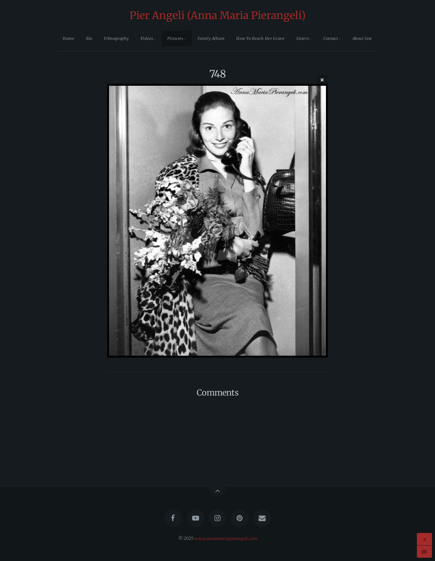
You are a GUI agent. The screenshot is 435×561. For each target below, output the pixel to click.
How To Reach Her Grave (260, 38)
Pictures (175, 38)
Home (69, 38)
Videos (146, 38)
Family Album (211, 38)
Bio (89, 38)
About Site (362, 38)
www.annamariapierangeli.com (225, 538)
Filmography (116, 38)
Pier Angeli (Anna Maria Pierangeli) (218, 15)
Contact (330, 38)
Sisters (302, 38)
